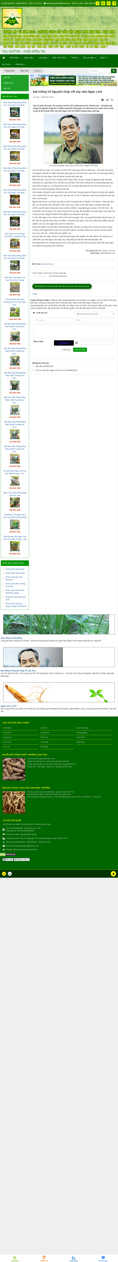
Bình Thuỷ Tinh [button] (60, 58)
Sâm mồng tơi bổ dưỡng (11, 638)
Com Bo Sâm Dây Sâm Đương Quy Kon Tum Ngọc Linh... (15, 302)
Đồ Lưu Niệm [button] (89, 58)
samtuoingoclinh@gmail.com (58, 3)
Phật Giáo (81, 742)
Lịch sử (7, 77)
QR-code (7, 859)
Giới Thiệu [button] (15, 58)
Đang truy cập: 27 (21, 859)
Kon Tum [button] (6, 65)
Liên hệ (44, 728)
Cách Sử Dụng (83, 728)
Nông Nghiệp (82, 733)
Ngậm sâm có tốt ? (9, 706)
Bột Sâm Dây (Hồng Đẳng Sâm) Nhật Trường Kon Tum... (15, 326)
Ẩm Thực (44, 737)
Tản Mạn (44, 742)
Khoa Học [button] (20, 65)
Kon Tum (7, 742)
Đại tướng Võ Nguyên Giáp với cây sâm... (19, 671)
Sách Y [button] (104, 58)
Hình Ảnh (7, 733)
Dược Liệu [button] (29, 58)
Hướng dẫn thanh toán (15, 569)
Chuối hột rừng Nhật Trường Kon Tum (24, 754)
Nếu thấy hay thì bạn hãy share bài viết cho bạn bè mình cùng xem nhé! (62, 315)
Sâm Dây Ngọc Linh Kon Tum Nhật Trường (26, 788)
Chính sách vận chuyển (15, 573)
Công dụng (8, 83)
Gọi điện (14, 1261)
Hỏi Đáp (44, 747)
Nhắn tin (44, 1261)
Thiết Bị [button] (75, 58)
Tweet (34, 322)
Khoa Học (8, 737)
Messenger (103, 1261)
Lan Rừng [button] (44, 58)
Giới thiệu (7, 728)
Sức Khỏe (45, 733)
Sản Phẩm (81, 737)
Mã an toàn (38, 370)
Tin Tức (7, 747)
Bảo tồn (7, 88)
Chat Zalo (74, 1261)
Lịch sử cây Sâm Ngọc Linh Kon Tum (50, 399)
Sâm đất (38, 395)
